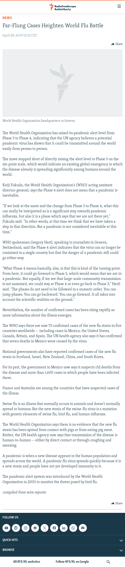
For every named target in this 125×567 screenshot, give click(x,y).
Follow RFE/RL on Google (72, 561)
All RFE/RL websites (26, 561)
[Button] (117, 44)
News (7, 18)
